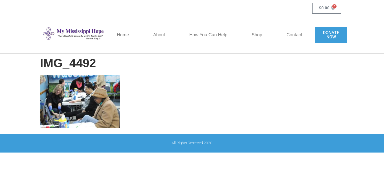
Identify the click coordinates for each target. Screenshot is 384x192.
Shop (257, 34)
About (159, 34)
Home (123, 34)
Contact (294, 34)
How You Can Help (208, 34)
